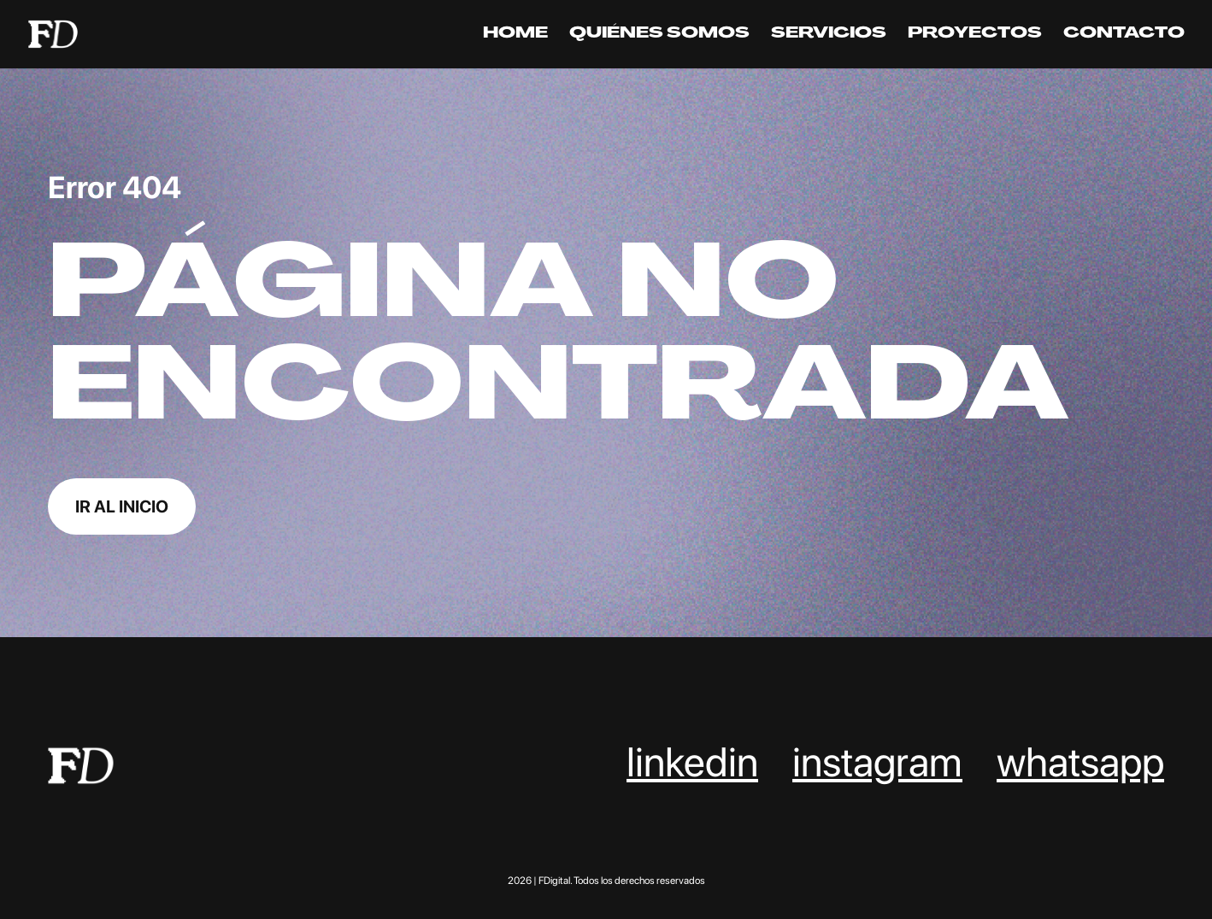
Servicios (828, 35)
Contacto (1124, 35)
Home (515, 35)
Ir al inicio (121, 506)
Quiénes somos (659, 35)
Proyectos (975, 35)
